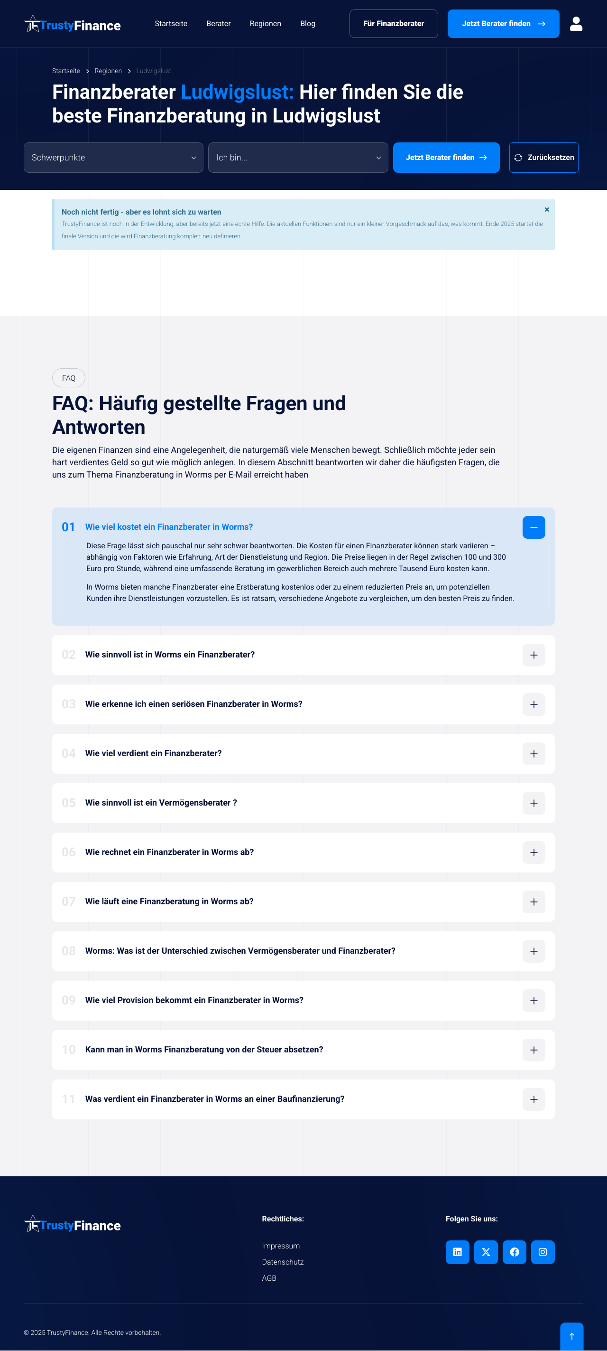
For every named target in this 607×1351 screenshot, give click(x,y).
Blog (307, 23)
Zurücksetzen (544, 157)
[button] (303, 527)
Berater (218, 23)
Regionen (266, 23)
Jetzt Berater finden (446, 157)
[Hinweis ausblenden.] (546, 210)
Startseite (171, 23)
